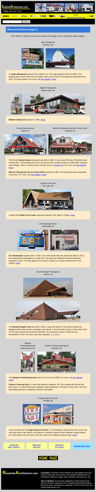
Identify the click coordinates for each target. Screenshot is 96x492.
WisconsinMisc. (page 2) (14, 446)
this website (45, 79)
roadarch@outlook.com (76, 17)
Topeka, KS (59, 165)
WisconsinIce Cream (59, 446)
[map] (54, 79)
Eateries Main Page (82, 446)
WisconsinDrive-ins (36, 446)
